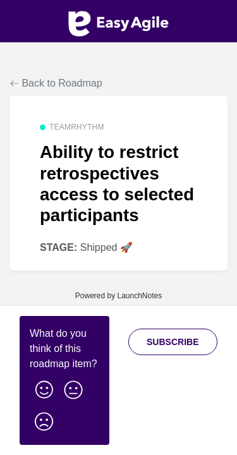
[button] (44, 387)
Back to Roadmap (56, 83)
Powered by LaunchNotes (118, 295)
